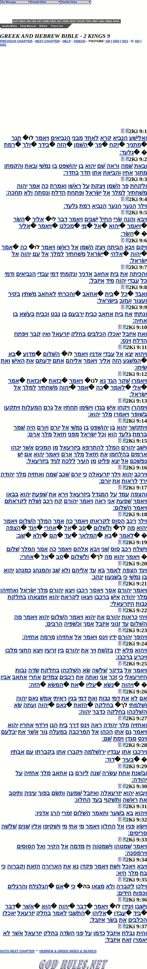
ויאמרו (139, 381)
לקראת (70, 597)
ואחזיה (36, 474)
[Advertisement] (69, 11)
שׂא (86, 670)
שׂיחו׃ (140, 367)
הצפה (13, 528)
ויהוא (141, 354)
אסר (110, 590)
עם (36, 254)
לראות (130, 481)
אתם (58, 361)
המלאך (88, 535)
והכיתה (138, 274)
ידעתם (43, 361)
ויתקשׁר (138, 427)
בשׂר (112, 920)
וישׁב (142, 447)
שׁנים (24, 826)
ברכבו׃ (124, 657)
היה (30, 427)
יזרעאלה (99, 474)
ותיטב (16, 793)
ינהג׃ (97, 577)
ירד (143, 481)
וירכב (140, 474)
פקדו (86, 866)
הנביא (120, 138)
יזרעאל (61, 334)
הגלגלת (38, 886)
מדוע (29, 354)
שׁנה (95, 773)
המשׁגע (132, 361)
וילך (142, 206)
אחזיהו (64, 637)
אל (106, 193)
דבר (62, 219)
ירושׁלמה (95, 752)
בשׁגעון (113, 577)
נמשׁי (45, 166)
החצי (25, 650)
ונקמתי (68, 274)
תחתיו (70, 407)
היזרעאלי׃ (122, 604)
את (124, 274)
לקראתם (15, 501)
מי (83, 226)
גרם (48, 407)
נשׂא (108, 685)
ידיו (112, 637)
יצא (129, 354)
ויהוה (127, 685)
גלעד (124, 434)
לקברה (125, 886)
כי (85, 474)
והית (141, 933)
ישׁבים (91, 219)
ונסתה (42, 193)
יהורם (128, 447)
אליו (36, 826)
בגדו (99, 407)
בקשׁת (105, 650)
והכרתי (66, 294)
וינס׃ (125, 341)
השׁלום (51, 354)
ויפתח (21, 334)
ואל (41, 846)
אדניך (85, 274)
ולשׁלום (102, 528)
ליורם (82, 773)
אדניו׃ (42, 813)
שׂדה (33, 670)
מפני (73, 434)
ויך (93, 650)
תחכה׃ (14, 193)
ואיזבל (91, 793)
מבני (77, 138)
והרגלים (17, 886)
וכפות (140, 893)
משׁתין (29, 294)
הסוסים (26, 846)
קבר (35, 334)
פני (79, 933)
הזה (61, 145)
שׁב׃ (20, 535)
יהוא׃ (94, 414)
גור (43, 732)
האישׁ (18, 361)
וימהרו (139, 407)
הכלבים (96, 334)
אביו (5, 677)
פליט (104, 461)
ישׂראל (93, 193)
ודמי (10, 274)
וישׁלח (140, 549)
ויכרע (140, 657)
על (86, 186)
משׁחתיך (137, 193)
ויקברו (75, 752)
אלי (136, 387)
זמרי (67, 813)
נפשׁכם (138, 461)
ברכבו (101, 597)
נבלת (128, 933)
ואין (46, 334)
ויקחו (123, 407)
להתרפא (93, 447)
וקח (114, 145)
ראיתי (60, 698)
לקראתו (100, 521)
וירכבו (139, 752)
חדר (85, 172)
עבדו (120, 913)
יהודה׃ (139, 780)
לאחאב (47, 294)
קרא (105, 138)
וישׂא (141, 826)
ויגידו (127, 906)
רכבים (66, 677)
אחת (124, 773)
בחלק (78, 334)
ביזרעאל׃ (37, 461)
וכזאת (34, 381)
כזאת (55, 381)
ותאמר (100, 813)
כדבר (98, 712)
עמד (123, 494)
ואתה (91, 677)
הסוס (118, 521)
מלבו (11, 650)
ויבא (142, 219)
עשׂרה (109, 773)
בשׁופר (139, 414)
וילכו (141, 886)
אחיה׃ (139, 321)
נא (103, 381)
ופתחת (75, 193)
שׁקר (124, 381)
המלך (112, 447)
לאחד (91, 138)
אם (28, 454)
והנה (129, 219)
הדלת (58, 193)
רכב (48, 501)
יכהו (16, 447)
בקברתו (45, 752)
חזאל (59, 434)
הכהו (106, 732)
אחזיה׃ (30, 637)
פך (98, 145)
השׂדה (67, 933)
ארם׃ (33, 434)
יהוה (22, 186)
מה (131, 528)
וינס (103, 637)
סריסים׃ (137, 833)
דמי (54, 274)
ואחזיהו (9, 590)
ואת (142, 334)
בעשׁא (26, 314)
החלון (108, 826)
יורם (55, 427)
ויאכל (128, 866)
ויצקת (98, 186)
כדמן (99, 933)
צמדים (50, 677)
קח (58, 501)
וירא (63, 494)
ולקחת (138, 186)
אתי (73, 826)
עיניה (30, 793)
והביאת (112, 172)
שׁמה (127, 166)
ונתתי (140, 314)
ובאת (140, 166)
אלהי (116, 254)
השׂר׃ (127, 233)
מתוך (140, 172)
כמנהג (23, 570)
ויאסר (96, 590)
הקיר (53, 846)
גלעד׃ (126, 152)
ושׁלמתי (138, 705)
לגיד (55, 461)
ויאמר (42, 138)
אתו (96, 172)
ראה (100, 501)
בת (143, 873)
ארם (66, 454)
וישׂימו (86, 407)
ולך (27, 145)
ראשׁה (130, 800)
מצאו (98, 886)
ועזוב (125, 301)
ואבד (141, 294)
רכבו (82, 590)
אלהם (80, 549)
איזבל (129, 334)
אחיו (127, 172)
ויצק (100, 247)
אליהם (74, 361)
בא (11, 354)
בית (114, 274)
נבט (55, 314)
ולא (28, 193)
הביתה (115, 247)
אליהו (99, 913)
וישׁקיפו (52, 826)
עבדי (43, 274)
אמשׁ (46, 698)
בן (81, 166)
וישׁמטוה (102, 846)
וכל (102, 434)
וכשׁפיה (73, 624)
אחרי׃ (27, 557)
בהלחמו (119, 454)
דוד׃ (110, 759)
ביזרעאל (70, 447)
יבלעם (8, 732)
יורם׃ (105, 481)
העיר (83, 461)
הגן (54, 725)
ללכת (69, 461)
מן (55, 447)
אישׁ (111, 407)
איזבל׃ (96, 281)
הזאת (80, 705)
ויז (88, 846)
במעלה (58, 732)
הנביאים (60, 138)
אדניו (95, 354)
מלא (127, 650)
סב (82, 528)
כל (143, 281)
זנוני (115, 624)
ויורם (43, 427)
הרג (55, 813)
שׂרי (117, 219)
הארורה (52, 866)
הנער (129, 206)
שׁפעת (39, 494)
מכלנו (66, 226)
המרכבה (79, 732)
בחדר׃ (71, 172)
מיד (110, 281)
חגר (16, 138)
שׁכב (64, 474)
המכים (43, 447)
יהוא (90, 166)
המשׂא (55, 685)
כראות (130, 617)
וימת (118, 738)
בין (61, 650)
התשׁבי (76, 913)
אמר (34, 186)
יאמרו (140, 940)
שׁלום (12, 549)
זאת (127, 940)
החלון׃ (82, 800)
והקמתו (13, 166)
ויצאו (87, 597)
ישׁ (20, 454)
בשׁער (117, 813)
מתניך (133, 145)
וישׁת (115, 866)
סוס (115, 549)
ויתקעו (12, 407)
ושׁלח (34, 501)
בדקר (116, 670)
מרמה (47, 637)
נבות (141, 604)
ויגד (32, 528)
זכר (113, 677)
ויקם (141, 247)
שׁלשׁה (99, 670)
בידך (43, 145)
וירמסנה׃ (136, 853)
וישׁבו (141, 906)
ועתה (29, 705)
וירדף (41, 725)
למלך (118, 193)
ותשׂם (58, 793)
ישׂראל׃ (138, 260)
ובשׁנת (139, 773)
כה (44, 186)
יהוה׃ (84, 712)
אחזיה (31, 773)
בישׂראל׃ (107, 301)
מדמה (77, 846)
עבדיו (113, 752)
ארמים (139, 454)
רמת (9, 145)
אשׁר (28, 447)
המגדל (100, 494)
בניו (72, 698)
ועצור (140, 301)
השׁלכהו (71, 670)
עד (67, 535)
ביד (137, 913)
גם (128, 732)
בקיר (14, 294)
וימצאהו (37, 597)
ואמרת (58, 186)
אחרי (50, 528)
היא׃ (121, 873)
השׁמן (80, 145)
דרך (74, 725)
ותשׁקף (112, 800)
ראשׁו (74, 186)
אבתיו (17, 752)
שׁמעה (74, 793)
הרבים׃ (53, 624)
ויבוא (141, 793)
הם (53, 535)
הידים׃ (124, 893)
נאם (33, 698)
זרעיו (50, 650)
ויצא (70, 590)
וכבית (42, 314)
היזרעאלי (135, 677)
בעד (97, 800)
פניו (130, 826)
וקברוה (16, 866)
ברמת (139, 434)
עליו (91, 685)
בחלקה (104, 705)
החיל (106, 219)
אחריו (27, 725)
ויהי (143, 617)
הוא (112, 434)
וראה (113, 166)
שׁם (101, 166)
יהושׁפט (68, 166)
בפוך (44, 793)
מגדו (130, 738)
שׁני (105, 549)
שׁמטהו (123, 846)
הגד (112, 381)
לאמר (117, 387)
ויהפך (140, 637)
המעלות (32, 407)
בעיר (128, 759)
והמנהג (42, 570)
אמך (88, 624)
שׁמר (19, 427)
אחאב (101, 274)
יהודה (7, 474)
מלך (107, 414)
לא (134, 698)
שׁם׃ (107, 738)
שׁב (56, 570)
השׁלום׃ (122, 508)
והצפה (139, 494)
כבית (91, 314)
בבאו (12, 494)
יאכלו (114, 334)
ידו (118, 650)
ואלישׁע (138, 138)
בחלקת (17, 597)
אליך (38, 219)
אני (111, 501)
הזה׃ (34, 685)
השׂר (19, 219)
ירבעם (76, 314)
